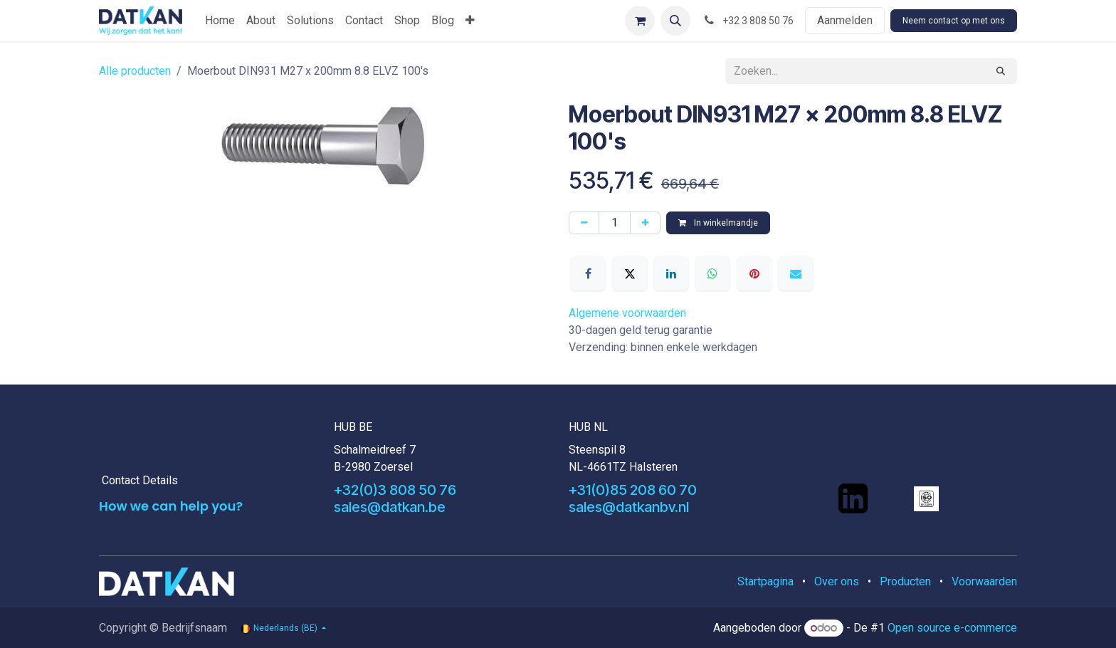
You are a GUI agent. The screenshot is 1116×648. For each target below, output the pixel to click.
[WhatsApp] (712, 273)
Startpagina (765, 581)
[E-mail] (796, 273)
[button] (675, 21)
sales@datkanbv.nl (629, 507)
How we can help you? (171, 506)
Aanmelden (845, 20)
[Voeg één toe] (645, 222)
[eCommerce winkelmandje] (640, 21)
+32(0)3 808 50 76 (395, 489)
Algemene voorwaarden (627, 313)
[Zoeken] (1000, 71)
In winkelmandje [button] (718, 223)
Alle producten (135, 71)
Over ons (836, 581)
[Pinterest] (754, 273)
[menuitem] (220, 20)
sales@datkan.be (390, 507)
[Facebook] (588, 273)
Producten (905, 581)
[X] (630, 273)
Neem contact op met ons (953, 21)
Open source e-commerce (952, 627)
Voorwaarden (984, 581)
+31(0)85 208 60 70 (633, 489)
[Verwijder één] (584, 222)
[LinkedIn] (671, 273)
